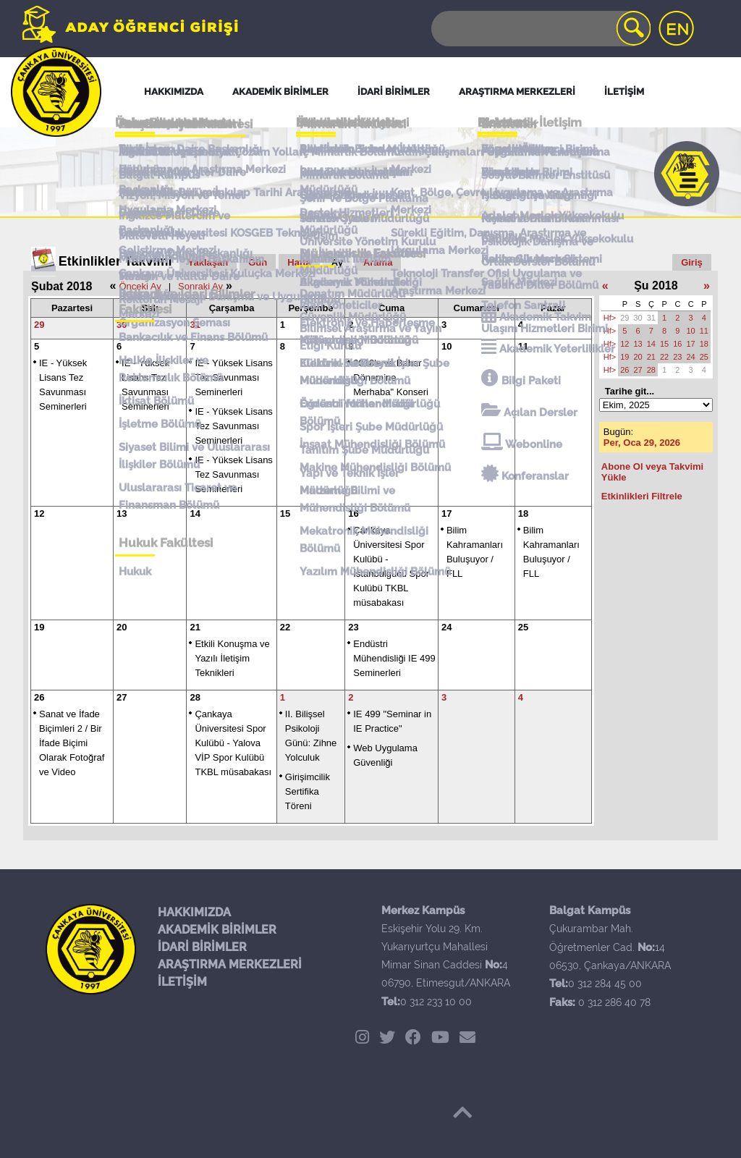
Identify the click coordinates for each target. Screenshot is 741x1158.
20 (122, 627)
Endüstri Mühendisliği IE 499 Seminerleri (394, 658)
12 (39, 513)
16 (353, 513)
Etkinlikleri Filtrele (641, 496)
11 (523, 346)
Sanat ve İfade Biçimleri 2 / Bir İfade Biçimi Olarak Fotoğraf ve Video (71, 743)
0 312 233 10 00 (436, 1001)
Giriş (692, 262)
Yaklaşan (208, 262)
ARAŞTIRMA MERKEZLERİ (230, 964)
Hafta (299, 262)
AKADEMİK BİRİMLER (217, 930)
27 (122, 697)
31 (195, 324)
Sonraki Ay (200, 286)
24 (446, 627)
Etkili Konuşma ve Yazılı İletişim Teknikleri (232, 658)
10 (446, 346)
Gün (257, 262)
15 (285, 513)
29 (39, 324)
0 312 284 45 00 (605, 983)
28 (195, 697)
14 (195, 513)
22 (285, 627)
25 (523, 627)
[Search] (539, 28)
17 (446, 513)
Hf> (610, 317)
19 (39, 627)
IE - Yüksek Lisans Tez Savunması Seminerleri (233, 377)
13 (122, 513)
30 (122, 324)
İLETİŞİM (182, 982)
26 (39, 697)
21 (195, 627)
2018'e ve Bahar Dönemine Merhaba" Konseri (390, 377)
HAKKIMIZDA (194, 912)
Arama (377, 262)
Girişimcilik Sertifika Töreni (307, 791)
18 (523, 513)
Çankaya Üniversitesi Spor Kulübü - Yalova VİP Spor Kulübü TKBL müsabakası (233, 743)
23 (353, 627)
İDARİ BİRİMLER (202, 947)
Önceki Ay (140, 286)
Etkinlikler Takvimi (115, 261)
